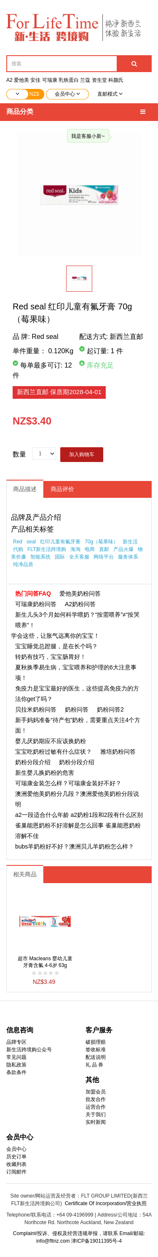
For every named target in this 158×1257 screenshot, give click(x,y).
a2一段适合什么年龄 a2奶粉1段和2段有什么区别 (79, 814)
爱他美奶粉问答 (80, 593)
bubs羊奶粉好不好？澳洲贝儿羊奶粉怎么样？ (74, 846)
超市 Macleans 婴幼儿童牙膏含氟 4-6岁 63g (45, 962)
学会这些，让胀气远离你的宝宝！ (55, 635)
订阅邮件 (16, 1172)
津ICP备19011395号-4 (96, 1241)
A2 (9, 80)
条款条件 (16, 1072)
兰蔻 (85, 80)
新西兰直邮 (59, 391)
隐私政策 (16, 1065)
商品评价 (62, 489)
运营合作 (96, 1107)
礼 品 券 (95, 1065)
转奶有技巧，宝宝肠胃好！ (50, 656)
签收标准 (96, 1050)
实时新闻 (96, 1122)
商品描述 (25, 489)
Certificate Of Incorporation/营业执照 (106, 1203)
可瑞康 (49, 80)
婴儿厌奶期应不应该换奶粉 (50, 741)
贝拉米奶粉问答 (35, 709)
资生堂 (99, 80)
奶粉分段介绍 (33, 762)
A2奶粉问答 (80, 604)
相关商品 (25, 874)
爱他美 (21, 80)
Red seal (45, 336)
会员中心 (16, 1149)
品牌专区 (16, 1042)
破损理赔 (96, 1042)
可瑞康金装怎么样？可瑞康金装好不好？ (68, 783)
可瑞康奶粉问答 (35, 604)
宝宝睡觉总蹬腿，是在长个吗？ (56, 646)
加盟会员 (96, 1092)
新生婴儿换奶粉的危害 (44, 772)
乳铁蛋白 (69, 80)
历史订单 (16, 1157)
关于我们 (96, 1114)
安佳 (35, 80)
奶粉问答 (76, 709)
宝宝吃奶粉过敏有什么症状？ (53, 751)
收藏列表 (16, 1164)
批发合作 (96, 1099)
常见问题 (16, 1057)
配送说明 (96, 1057)
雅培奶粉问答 (118, 751)
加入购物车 (81, 454)
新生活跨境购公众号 (29, 1050)
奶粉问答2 (110, 709)
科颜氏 (115, 80)
